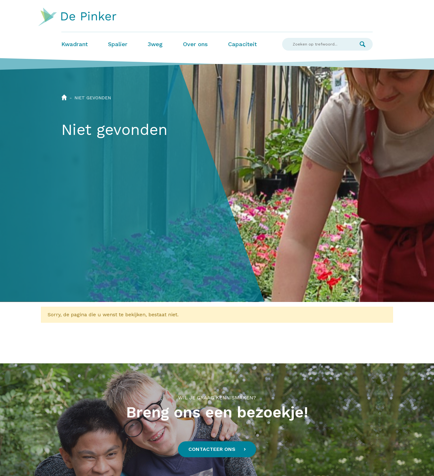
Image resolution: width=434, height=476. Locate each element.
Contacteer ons (211, 449)
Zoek (362, 44)
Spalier (117, 44)
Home (64, 97)
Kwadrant (74, 44)
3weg (155, 44)
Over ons (195, 44)
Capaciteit (242, 44)
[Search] (317, 44)
